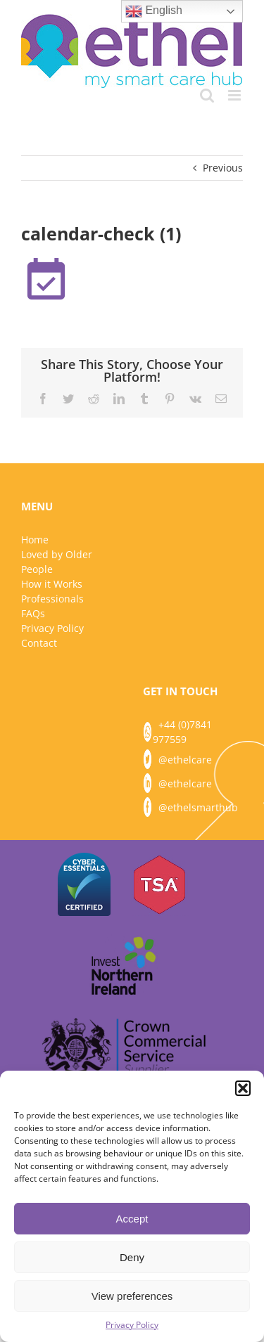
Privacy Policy (132, 1325)
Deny (132, 1257)
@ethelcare (185, 759)
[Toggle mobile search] (207, 95)
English (153, 11)
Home (35, 539)
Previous (223, 167)
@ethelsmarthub (198, 807)
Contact (39, 643)
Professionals (52, 598)
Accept (132, 1219)
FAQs (33, 613)
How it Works (51, 584)
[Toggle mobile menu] (235, 95)
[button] (243, 1088)
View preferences (132, 1296)
